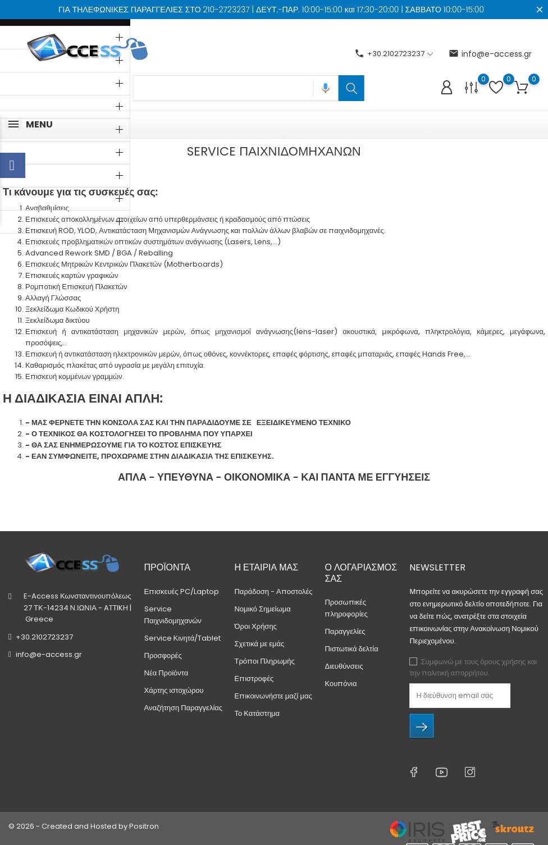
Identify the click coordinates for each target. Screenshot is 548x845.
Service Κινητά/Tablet (182, 638)
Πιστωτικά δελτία (351, 648)
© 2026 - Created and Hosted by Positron (83, 826)
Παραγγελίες (345, 631)
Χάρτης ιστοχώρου (174, 690)
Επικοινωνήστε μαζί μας (273, 696)
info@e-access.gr (490, 54)
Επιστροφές (253, 678)
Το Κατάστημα (257, 713)
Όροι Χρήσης (255, 626)
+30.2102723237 (44, 637)
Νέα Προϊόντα (166, 673)
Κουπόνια (341, 683)
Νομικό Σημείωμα (262, 609)
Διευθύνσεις (344, 666)
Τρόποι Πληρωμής (264, 661)
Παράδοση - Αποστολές (273, 591)
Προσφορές (163, 655)
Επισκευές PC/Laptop (181, 591)
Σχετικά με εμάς (259, 643)
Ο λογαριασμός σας (361, 572)
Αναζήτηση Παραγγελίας (183, 707)
